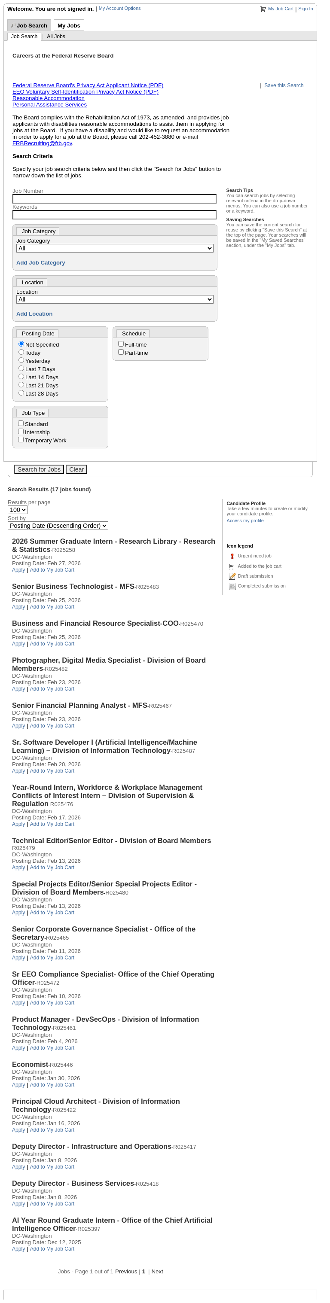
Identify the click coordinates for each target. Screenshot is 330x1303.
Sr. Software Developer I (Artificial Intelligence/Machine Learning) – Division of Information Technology (104, 746)
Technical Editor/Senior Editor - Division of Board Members (111, 840)
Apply (18, 570)
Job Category (33, 240)
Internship (37, 432)
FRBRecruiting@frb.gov (42, 143)
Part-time (136, 353)
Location (27, 292)
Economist (30, 1064)
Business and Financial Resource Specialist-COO (95, 623)
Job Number (27, 191)
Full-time (136, 344)
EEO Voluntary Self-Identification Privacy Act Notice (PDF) (85, 91)
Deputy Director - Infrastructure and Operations (91, 1146)
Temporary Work (45, 440)
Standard (36, 424)
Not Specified (42, 344)
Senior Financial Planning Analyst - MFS (79, 705)
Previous (126, 1271)
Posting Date (38, 333)
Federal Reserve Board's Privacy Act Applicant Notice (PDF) (87, 85)
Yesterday (37, 361)
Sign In (305, 8)
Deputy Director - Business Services (73, 1183)
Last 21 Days (41, 385)
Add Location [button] (34, 314)
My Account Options (120, 8)
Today (32, 353)
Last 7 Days (40, 369)
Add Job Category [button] (40, 262)
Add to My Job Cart (52, 570)
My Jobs (69, 25)
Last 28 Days (41, 393)
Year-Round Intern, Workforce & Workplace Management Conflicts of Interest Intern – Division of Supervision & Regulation (107, 795)
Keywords (24, 207)
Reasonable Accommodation (48, 98)
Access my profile (245, 520)
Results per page (29, 502)
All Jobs (56, 36)
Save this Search (283, 85)
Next (157, 1271)
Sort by (17, 518)
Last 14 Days (41, 377)
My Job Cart (280, 8)
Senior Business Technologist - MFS (73, 586)
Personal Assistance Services (49, 104)
